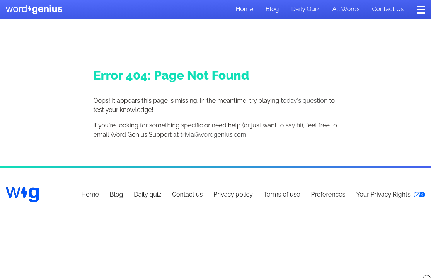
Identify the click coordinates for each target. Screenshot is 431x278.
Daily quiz (305, 9)
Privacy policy (233, 194)
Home (244, 9)
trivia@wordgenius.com (213, 134)
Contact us (388, 9)
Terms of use (282, 194)
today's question (304, 100)
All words (346, 9)
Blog (272, 9)
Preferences (328, 194)
